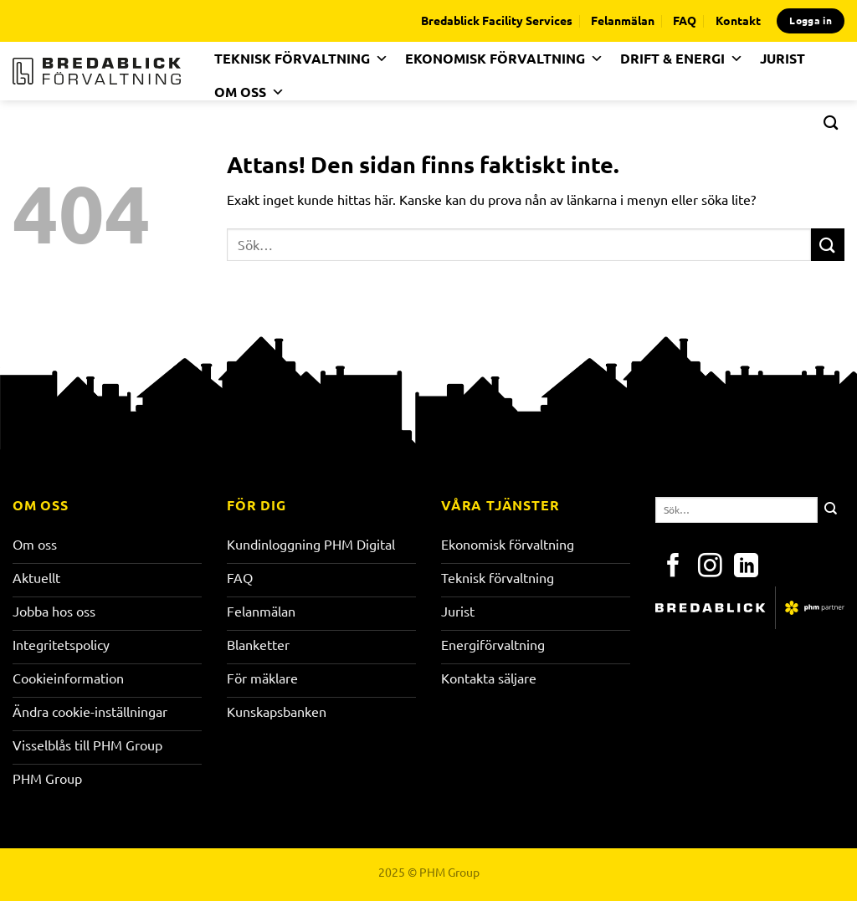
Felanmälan (622, 20)
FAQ (684, 20)
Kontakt (738, 20)
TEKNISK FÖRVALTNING (301, 58)
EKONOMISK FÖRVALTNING (504, 58)
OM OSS (249, 92)
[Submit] (827, 244)
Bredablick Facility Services (496, 20)
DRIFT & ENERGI (681, 58)
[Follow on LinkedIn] (746, 567)
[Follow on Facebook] (673, 567)
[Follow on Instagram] (710, 567)
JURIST (782, 58)
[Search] (830, 122)
